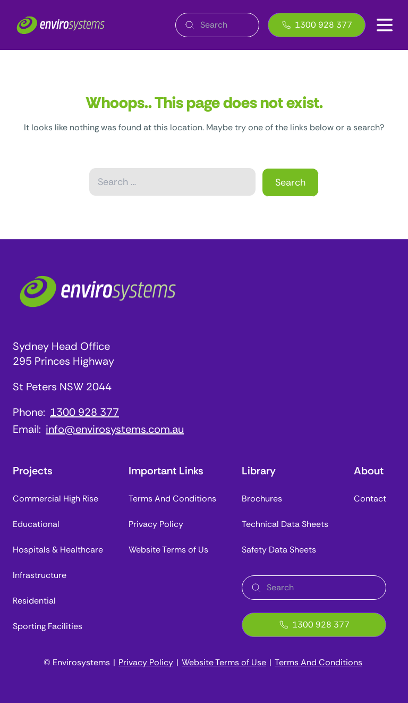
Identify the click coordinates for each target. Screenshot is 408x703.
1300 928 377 (316, 24)
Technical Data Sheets (285, 524)
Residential (34, 600)
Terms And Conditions (172, 498)
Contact (370, 498)
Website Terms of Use (224, 662)
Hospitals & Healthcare (58, 549)
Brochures (262, 498)
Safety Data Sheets (279, 549)
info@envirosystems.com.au (115, 429)
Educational (36, 524)
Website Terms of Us (168, 549)
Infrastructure (39, 575)
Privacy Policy (156, 524)
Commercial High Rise (55, 498)
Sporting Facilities (47, 626)
